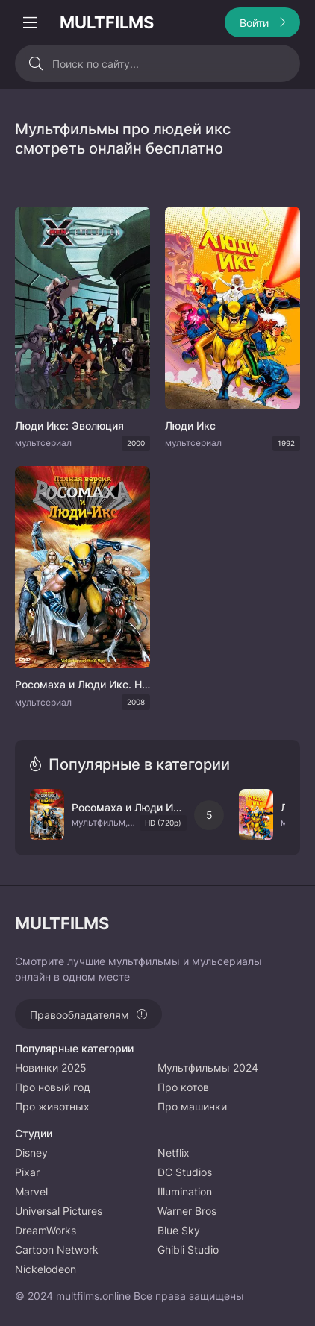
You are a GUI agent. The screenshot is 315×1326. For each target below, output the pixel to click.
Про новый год (52, 1087)
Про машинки (192, 1106)
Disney (31, 1152)
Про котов (183, 1087)
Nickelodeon (45, 1269)
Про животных (52, 1106)
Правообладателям (79, 1014)
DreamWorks (45, 1230)
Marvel (31, 1191)
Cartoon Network (57, 1249)
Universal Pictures (58, 1210)
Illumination (185, 1191)
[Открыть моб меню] (30, 22)
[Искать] (35, 63)
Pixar (27, 1172)
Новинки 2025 (51, 1067)
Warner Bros (187, 1210)
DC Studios (185, 1172)
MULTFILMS (107, 22)
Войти (254, 22)
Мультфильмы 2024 (208, 1067)
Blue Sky (179, 1230)
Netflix (174, 1152)
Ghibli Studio (188, 1249)
